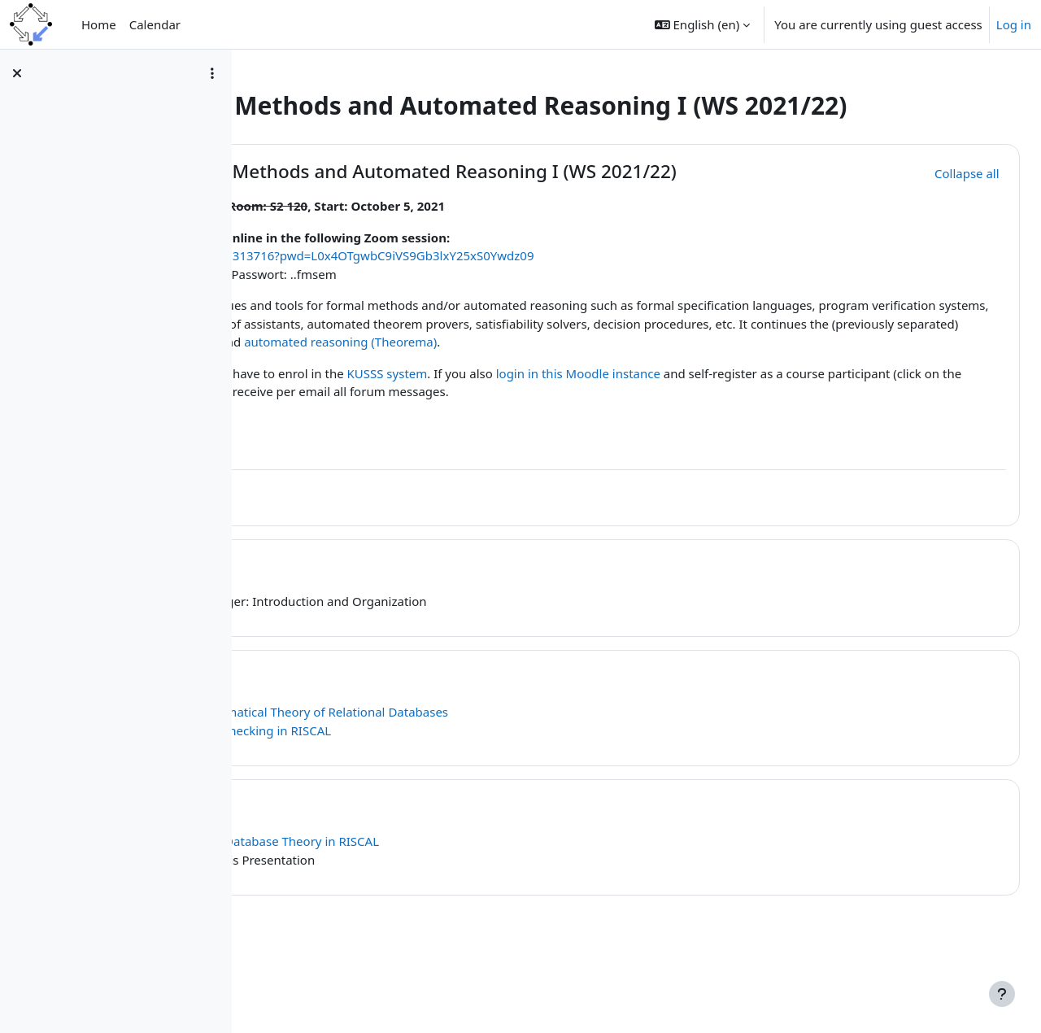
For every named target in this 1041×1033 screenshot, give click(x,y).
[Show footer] (1002, 994)
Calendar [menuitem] (155, 24)
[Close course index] (17, 73)
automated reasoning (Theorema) (452, 407)
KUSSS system (614, 438)
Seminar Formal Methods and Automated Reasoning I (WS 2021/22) (570, 209)
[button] (702, 24)
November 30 (375, 742)
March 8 (351, 872)
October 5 (359, 632)
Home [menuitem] (98, 24)
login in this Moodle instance (805, 438)
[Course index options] (212, 73)
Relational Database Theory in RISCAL (499, 907)
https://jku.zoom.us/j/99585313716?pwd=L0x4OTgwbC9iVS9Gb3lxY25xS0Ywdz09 (531, 302)
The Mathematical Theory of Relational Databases (534, 777)
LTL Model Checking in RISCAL (473, 795)
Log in (1013, 24)
